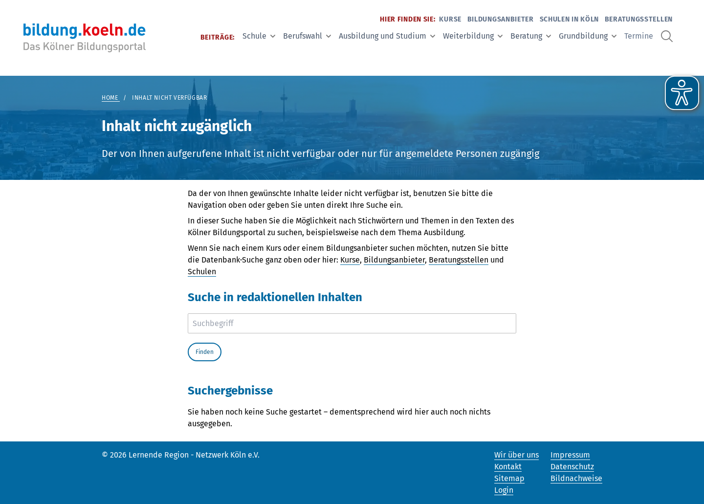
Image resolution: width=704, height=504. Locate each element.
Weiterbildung (473, 36)
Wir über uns (516, 455)
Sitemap (509, 478)
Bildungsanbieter (500, 19)
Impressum (570, 455)
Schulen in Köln (569, 19)
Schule (258, 36)
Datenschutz (572, 466)
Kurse (450, 19)
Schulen (202, 271)
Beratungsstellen (639, 19)
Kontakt (508, 466)
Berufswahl (307, 36)
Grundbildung (587, 36)
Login (503, 490)
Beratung (530, 36)
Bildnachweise (576, 478)
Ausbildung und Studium (387, 36)
